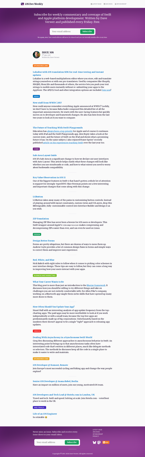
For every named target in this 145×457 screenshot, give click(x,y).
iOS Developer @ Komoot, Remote (50, 365)
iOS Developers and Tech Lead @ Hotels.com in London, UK (64, 394)
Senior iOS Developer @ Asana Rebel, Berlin (55, 381)
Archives (109, 4)
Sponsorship (121, 4)
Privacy (96, 436)
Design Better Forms (44, 240)
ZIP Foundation (41, 218)
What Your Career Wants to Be (48, 282)
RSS (106, 442)
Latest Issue (97, 4)
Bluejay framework (96, 285)
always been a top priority (60, 131)
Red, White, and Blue (43, 260)
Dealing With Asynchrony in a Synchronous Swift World (62, 337)
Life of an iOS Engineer (45, 414)
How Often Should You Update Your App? (54, 306)
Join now (106, 90)
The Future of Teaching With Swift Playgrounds (58, 127)
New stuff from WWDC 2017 (47, 102)
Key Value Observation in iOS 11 (49, 177)
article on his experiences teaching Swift (63, 142)
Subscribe (87, 31)
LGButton (38, 196)
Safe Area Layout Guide (45, 155)
